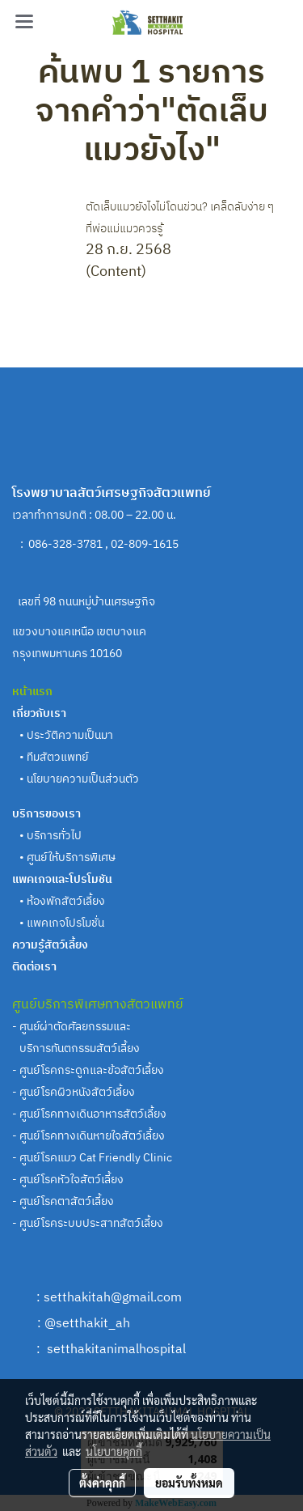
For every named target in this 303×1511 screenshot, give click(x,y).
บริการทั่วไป (54, 835)
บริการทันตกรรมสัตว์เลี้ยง (77, 1048)
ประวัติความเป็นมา (70, 735)
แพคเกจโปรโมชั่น (65, 923)
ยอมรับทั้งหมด (189, 1482)
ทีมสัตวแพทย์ (58, 757)
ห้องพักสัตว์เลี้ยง (66, 901)
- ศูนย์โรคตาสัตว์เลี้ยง (63, 1201)
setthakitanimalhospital (116, 1349)
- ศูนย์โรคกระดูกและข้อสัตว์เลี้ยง (88, 1070)
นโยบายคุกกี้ (114, 1451)
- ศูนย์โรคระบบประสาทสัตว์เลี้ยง (87, 1223)
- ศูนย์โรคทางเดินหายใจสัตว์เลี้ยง (88, 1136)
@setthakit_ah (87, 1324)
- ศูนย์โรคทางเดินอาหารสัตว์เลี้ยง (89, 1114)
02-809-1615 (146, 544)
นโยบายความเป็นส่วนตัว (83, 779)
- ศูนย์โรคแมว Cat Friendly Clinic (92, 1157)
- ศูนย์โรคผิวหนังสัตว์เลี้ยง (73, 1092)
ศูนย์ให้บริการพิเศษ (71, 857)
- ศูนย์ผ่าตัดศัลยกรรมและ (71, 1026)
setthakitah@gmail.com (113, 1298)
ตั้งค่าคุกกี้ (102, 1482)
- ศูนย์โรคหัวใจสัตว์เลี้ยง (68, 1179)
